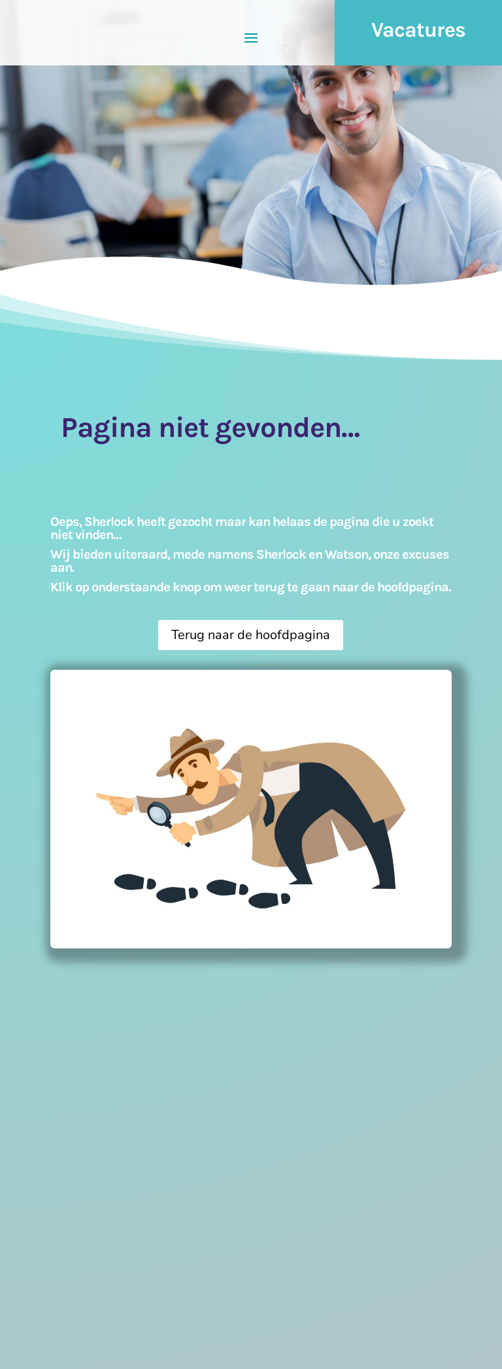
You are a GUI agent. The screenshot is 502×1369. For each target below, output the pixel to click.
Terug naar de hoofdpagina (250, 635)
